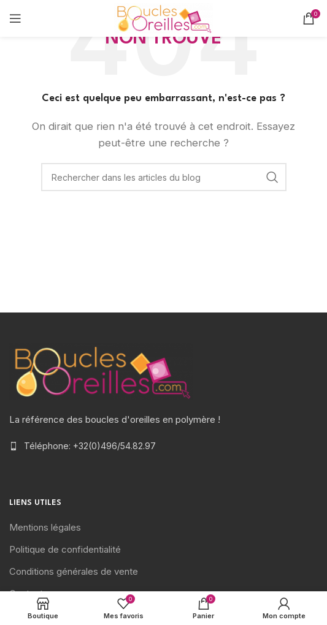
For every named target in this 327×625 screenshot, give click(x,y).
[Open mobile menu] (15, 18)
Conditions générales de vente (73, 571)
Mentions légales (45, 527)
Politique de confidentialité (65, 549)
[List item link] (163, 446)
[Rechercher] (164, 177)
